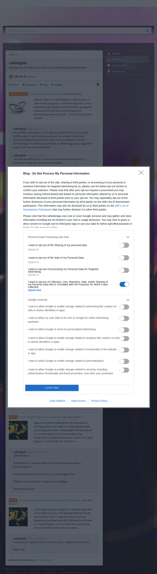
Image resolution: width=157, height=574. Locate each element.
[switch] (124, 245)
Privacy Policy (99, 400)
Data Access (78, 400)
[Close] (142, 173)
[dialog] (79, 287)
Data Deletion (57, 400)
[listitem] (78, 237)
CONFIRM (52, 387)
